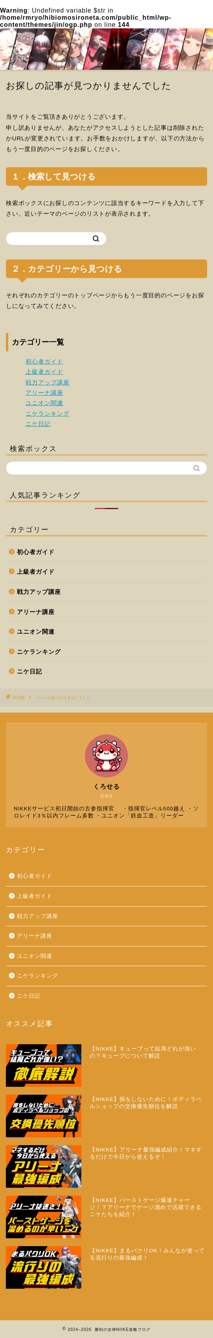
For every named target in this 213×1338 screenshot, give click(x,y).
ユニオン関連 (44, 402)
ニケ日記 (38, 423)
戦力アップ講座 (48, 382)
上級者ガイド (44, 371)
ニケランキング (48, 413)
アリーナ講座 (44, 392)
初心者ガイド (44, 361)
